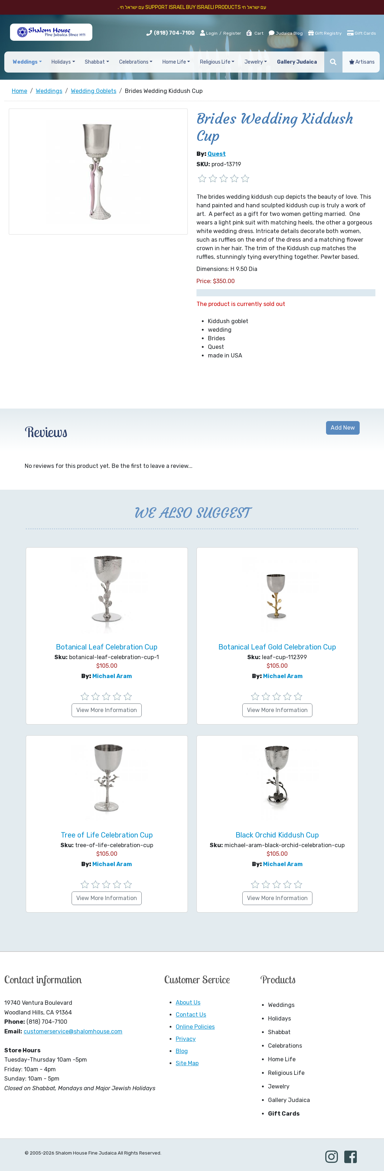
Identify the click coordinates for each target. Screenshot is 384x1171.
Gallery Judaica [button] (297, 62)
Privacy (186, 1039)
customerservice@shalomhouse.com (73, 1031)
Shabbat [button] (95, 62)
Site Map (187, 1063)
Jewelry (279, 1086)
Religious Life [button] (215, 62)
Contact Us (191, 1014)
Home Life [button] (174, 62)
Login (209, 33)
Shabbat (279, 1032)
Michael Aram (112, 676)
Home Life (282, 1059)
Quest (217, 153)
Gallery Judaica (289, 1100)
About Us (188, 1002)
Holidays (279, 1018)
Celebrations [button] (134, 62)
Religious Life (286, 1072)
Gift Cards (361, 33)
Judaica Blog (286, 33)
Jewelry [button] (253, 62)
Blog (182, 1051)
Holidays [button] (61, 62)
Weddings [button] (25, 62)
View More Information (106, 710)
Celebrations (285, 1045)
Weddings (281, 1005)
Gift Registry (325, 33)
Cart (254, 33)
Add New (343, 427)
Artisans (362, 62)
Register (232, 33)
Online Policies (195, 1026)
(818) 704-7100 (174, 33)
